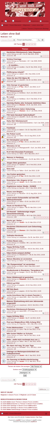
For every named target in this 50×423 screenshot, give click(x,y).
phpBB (18, 420)
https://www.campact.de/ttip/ (18, 253)
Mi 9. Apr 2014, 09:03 (34, 215)
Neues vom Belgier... (15, 192)
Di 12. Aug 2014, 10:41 (34, 193)
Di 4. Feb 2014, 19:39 (34, 230)
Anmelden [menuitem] (45, 21)
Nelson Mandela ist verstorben (19, 259)
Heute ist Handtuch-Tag (16, 206)
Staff (10, 37)
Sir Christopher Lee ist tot (17, 140)
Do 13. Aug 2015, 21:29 (32, 135)
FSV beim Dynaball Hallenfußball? (21, 115)
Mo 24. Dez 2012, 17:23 (32, 329)
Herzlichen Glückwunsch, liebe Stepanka (24, 52)
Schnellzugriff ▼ (2, 21)
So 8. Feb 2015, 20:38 (34, 164)
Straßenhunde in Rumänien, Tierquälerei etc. (25, 270)
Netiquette (16, 21)
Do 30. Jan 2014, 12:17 (35, 237)
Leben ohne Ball (37, 25)
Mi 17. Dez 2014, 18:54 (33, 188)
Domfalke (22, 347)
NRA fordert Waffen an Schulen (20, 334)
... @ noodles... (13, 65)
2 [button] (26, 44)
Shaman (22, 105)
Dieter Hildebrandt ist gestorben (20, 277)
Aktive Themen (28, 28)
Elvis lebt (10, 169)
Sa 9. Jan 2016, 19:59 (41, 123)
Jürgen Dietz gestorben (16, 163)
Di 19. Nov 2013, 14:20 (33, 291)
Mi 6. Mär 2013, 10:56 (35, 324)
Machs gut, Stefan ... (15, 221)
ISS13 (21, 260)
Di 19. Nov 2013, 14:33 (33, 285)
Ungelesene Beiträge (41, 28)
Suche (39, 40)
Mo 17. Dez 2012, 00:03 (33, 341)
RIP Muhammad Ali (15, 91)
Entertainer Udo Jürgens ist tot (19, 180)
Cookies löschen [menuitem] (30, 417)
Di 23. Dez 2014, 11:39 (32, 176)
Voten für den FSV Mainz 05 (18, 78)
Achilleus (22, 93)
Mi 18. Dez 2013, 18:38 (37, 255)
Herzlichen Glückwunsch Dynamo (21, 309)
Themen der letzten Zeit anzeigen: (25, 366)
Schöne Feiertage (14, 59)
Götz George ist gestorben (18, 85)
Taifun (21, 135)
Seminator (22, 61)
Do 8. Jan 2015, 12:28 (32, 170)
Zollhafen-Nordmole (15, 235)
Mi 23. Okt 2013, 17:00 (35, 305)
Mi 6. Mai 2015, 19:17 (32, 153)
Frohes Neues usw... (15, 241)
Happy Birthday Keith (16, 247)
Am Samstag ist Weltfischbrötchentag (22, 360)
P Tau (21, 87)
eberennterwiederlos (26, 123)
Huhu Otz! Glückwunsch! (17, 121)
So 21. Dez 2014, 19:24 (33, 182)
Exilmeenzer (23, 159)
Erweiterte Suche (42, 40)
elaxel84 (22, 80)
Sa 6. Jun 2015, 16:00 (38, 147)
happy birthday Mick (15, 316)
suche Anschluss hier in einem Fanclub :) (24, 295)
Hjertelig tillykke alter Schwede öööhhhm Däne (26, 103)
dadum (21, 74)
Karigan (21, 272)
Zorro (21, 329)
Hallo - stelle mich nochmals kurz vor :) (23, 340)
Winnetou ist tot (13, 146)
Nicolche (22, 193)
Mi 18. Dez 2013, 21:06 (35, 249)
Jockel (21, 182)
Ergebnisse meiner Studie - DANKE (21, 186)
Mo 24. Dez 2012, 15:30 (32, 335)
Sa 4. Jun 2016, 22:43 (34, 93)
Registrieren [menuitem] (35, 21)
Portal (6, 25)
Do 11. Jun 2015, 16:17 (32, 141)
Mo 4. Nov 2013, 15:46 (35, 297)
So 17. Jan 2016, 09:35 (34, 111)
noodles (22, 67)
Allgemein (26, 25)
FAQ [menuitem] (8, 21)
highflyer (22, 164)
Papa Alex (22, 324)
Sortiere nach (25, 369)
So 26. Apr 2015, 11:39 (36, 159)
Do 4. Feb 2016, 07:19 (34, 99)
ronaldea (22, 243)
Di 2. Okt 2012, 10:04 (34, 347)
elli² (20, 54)
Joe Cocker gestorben (16, 174)
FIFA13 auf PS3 (13, 283)
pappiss (21, 285)
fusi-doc (22, 188)
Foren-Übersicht (15, 25)
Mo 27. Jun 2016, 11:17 (32, 87)
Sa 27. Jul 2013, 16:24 (33, 318)
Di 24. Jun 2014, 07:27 (32, 201)
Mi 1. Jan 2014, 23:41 (34, 243)
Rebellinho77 (23, 255)
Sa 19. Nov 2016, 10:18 (34, 67)
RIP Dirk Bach (12, 289)
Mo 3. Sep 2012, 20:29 (33, 355)
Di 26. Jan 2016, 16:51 (34, 105)
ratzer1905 (22, 297)
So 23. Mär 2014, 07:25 (33, 222)
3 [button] (29, 44)
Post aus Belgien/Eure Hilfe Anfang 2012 (23, 322)
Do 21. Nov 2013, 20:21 (34, 272)
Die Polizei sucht (14, 134)
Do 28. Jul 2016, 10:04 (34, 80)
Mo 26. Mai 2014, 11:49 (33, 207)
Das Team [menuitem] (39, 417)
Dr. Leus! (10, 97)
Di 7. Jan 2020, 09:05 (35, 61)
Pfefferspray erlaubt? (15, 72)
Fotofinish (11, 128)
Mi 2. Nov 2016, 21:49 (32, 74)
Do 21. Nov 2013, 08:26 (35, 279)
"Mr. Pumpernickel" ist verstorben (21, 264)
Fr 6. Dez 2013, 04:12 (32, 260)
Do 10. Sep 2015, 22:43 (33, 129)
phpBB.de (34, 421)
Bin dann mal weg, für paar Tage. (20, 346)
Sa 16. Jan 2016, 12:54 (34, 117)
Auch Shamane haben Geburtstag (21, 109)
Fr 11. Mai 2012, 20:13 (33, 361)
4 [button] (32, 44)
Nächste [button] (35, 44)
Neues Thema (7, 40)
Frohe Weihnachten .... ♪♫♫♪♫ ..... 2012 (23, 328)
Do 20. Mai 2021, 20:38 (31, 54)
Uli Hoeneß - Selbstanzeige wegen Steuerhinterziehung (21, 213)
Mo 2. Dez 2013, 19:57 (32, 266)
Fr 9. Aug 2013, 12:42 (35, 311)
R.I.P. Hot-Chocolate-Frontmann (20, 152)
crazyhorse (23, 237)
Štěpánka (22, 279)
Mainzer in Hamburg (15, 157)
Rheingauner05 (24, 147)
